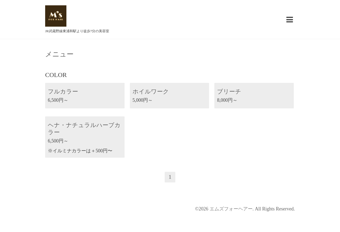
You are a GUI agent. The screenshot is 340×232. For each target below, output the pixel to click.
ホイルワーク (151, 91)
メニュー (59, 54)
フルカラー (63, 91)
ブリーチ (229, 91)
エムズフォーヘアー (231, 208)
